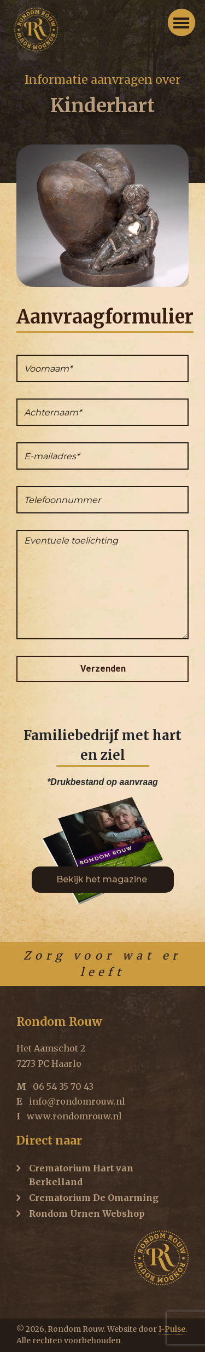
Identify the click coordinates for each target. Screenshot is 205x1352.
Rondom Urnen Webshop (87, 1213)
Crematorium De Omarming (94, 1197)
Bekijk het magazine (102, 879)
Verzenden (103, 668)
